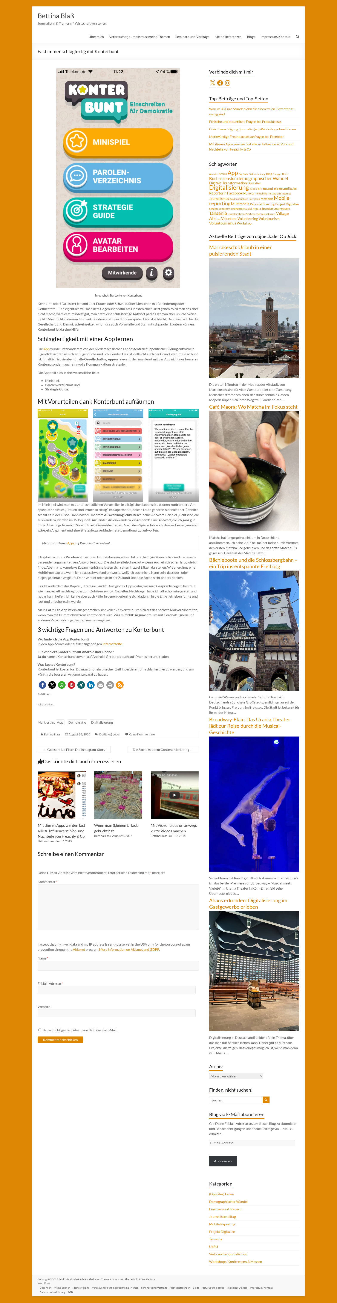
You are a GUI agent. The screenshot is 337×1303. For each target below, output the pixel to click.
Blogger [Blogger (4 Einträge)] (277, 174)
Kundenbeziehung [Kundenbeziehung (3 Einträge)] (239, 199)
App (46, 349)
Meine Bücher (64, 1287)
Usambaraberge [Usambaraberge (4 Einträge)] (237, 214)
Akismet (79, 949)
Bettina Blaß (58, 15)
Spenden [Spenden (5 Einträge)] (267, 209)
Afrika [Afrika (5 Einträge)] (223, 174)
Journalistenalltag (222, 1217)
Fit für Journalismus (220, 1287)
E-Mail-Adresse (50, 984)
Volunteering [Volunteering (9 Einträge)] (247, 219)
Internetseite (112, 644)
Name (43, 958)
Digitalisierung (102, 722)
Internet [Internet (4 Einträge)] (286, 193)
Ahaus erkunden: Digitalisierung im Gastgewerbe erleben (248, 903)
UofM (213, 1247)
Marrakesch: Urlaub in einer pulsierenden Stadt (240, 250)
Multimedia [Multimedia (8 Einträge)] (240, 204)
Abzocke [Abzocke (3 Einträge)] (213, 174)
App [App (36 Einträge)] (233, 173)
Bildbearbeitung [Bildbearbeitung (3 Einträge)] (257, 174)
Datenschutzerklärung (53, 1291)
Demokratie (77, 722)
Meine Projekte (84, 1287)
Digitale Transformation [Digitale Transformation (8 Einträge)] (228, 183)
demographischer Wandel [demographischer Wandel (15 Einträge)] (262, 178)
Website (44, 1007)
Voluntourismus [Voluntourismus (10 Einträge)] (222, 223)
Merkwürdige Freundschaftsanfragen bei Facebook (246, 137)
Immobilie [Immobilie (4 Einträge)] (261, 193)
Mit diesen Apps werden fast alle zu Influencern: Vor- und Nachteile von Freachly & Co (61, 831)
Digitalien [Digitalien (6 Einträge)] (254, 183)
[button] (42, 685)
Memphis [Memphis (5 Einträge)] (267, 199)
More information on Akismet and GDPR (129, 949)
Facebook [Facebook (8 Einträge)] (235, 193)
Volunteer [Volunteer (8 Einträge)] (229, 219)
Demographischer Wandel (228, 1202)
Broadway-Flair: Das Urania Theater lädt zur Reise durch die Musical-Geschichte (249, 725)
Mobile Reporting (222, 1224)
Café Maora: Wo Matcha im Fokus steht (253, 407)
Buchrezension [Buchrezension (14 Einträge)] (223, 178)
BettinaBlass (52, 734)
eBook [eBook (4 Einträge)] (253, 189)
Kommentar (47, 882)
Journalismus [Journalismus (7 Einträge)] (219, 199)
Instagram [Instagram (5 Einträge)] (274, 193)
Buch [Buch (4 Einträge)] (285, 174)
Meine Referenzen (228, 37)
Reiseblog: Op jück (245, 1287)
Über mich (96, 37)
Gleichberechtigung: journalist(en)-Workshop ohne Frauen (252, 129)
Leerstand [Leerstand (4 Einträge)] (254, 199)
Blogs (251, 37)
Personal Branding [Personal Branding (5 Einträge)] (262, 204)
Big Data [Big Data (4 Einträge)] (243, 174)
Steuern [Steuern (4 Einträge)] (285, 209)
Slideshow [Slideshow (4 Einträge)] (224, 209)
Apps (70, 543)
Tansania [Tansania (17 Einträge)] (218, 213)
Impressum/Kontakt (275, 37)
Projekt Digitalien (222, 1232)
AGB (72, 1291)
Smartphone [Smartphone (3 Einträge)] (237, 209)
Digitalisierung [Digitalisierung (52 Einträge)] (229, 187)
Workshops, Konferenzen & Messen (235, 1262)
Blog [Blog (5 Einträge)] (269, 174)
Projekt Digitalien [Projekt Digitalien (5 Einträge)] (287, 204)
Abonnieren (223, 1161)
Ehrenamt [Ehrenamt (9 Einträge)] (265, 188)
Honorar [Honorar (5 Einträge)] (249, 193)
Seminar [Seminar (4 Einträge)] (213, 209)
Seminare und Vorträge (192, 37)
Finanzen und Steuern (225, 1209)
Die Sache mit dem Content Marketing (163, 750)
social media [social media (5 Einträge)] (252, 209)
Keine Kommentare (142, 734)
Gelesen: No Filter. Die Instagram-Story (74, 750)
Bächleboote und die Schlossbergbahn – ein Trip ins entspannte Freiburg (253, 563)
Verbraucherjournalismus (228, 1254)
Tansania (215, 1239)
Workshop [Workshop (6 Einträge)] (244, 223)
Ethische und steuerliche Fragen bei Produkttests (245, 122)
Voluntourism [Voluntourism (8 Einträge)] (269, 219)
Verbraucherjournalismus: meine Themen (139, 37)
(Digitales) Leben (109, 734)
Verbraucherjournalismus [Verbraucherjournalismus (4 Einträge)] (260, 214)
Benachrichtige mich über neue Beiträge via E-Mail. (80, 1030)
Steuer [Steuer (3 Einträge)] (277, 209)
